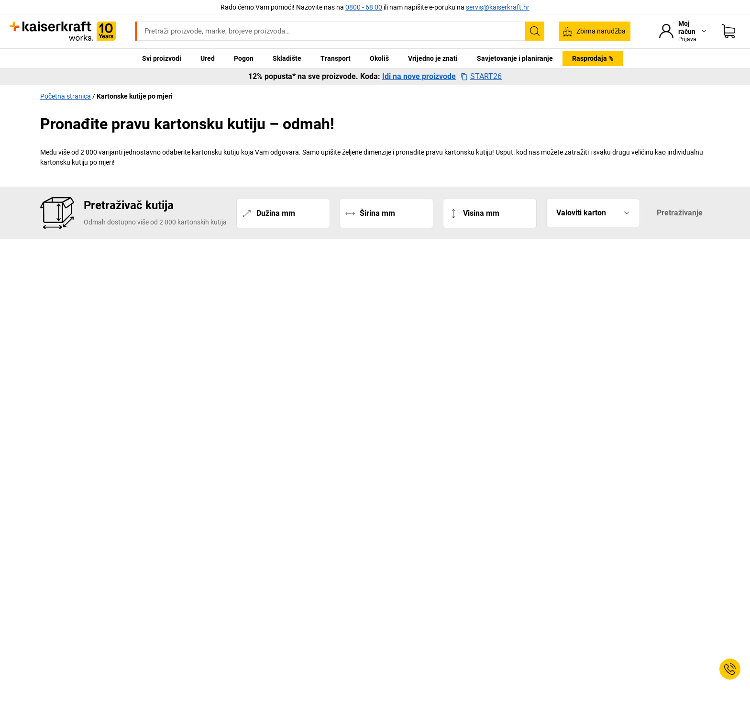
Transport (335, 58)
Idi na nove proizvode (419, 76)
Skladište (287, 58)
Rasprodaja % (592, 58)
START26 (481, 76)
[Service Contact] (729, 669)
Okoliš (379, 58)
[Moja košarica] (728, 31)
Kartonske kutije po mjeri (135, 96)
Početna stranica (65, 96)
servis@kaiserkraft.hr (497, 7)
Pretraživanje (680, 212)
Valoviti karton (581, 213)
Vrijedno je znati (433, 58)
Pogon (244, 58)
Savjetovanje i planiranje (515, 58)
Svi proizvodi (161, 58)
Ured (207, 58)
